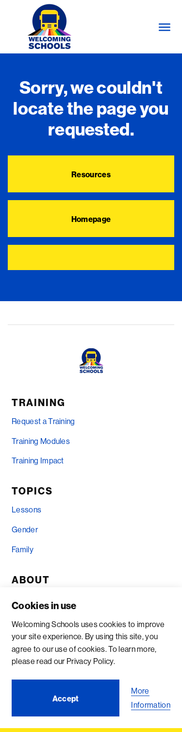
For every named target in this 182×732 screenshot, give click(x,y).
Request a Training (43, 421)
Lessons (26, 509)
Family (22, 549)
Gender (25, 529)
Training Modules (41, 441)
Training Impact (38, 460)
